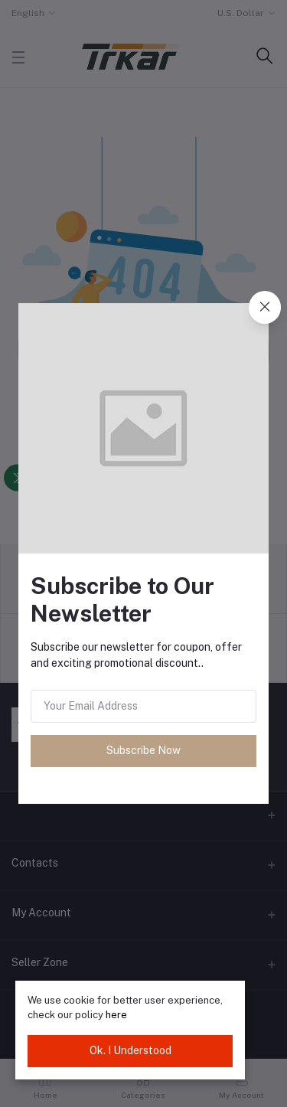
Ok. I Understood (130, 1050)
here (116, 1014)
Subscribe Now (143, 750)
